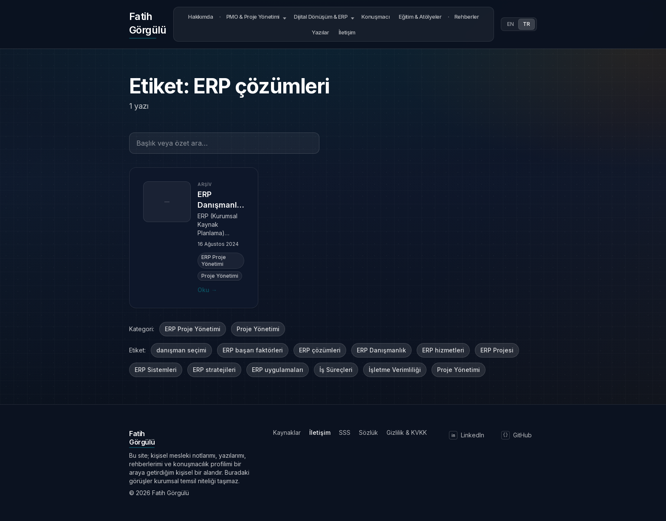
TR (526, 24)
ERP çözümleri (320, 350)
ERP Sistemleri (156, 369)
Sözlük (368, 432)
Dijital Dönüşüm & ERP (320, 16)
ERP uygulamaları (277, 369)
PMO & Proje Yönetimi (253, 16)
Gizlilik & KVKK (407, 432)
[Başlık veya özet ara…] (224, 143)
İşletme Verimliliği (395, 369)
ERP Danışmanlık (381, 350)
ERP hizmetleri (443, 350)
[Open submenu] (284, 17)
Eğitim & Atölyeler (420, 16)
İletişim (347, 32)
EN (510, 24)
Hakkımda (200, 16)
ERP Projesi (497, 350)
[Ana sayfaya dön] (147, 24)
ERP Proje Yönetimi (192, 328)
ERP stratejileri (214, 369)
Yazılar (320, 32)
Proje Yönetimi (258, 328)
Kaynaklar (287, 432)
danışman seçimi (181, 350)
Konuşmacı (375, 16)
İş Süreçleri (336, 369)
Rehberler (466, 16)
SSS (344, 432)
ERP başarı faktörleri (253, 350)
